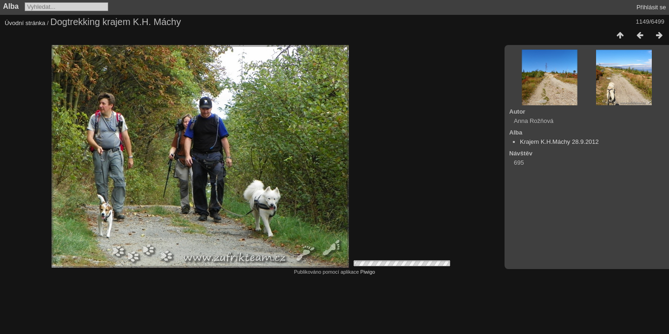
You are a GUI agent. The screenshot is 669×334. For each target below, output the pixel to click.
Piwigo (367, 272)
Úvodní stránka (25, 22)
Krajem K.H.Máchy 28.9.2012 (559, 141)
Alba (11, 6)
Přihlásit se (651, 7)
